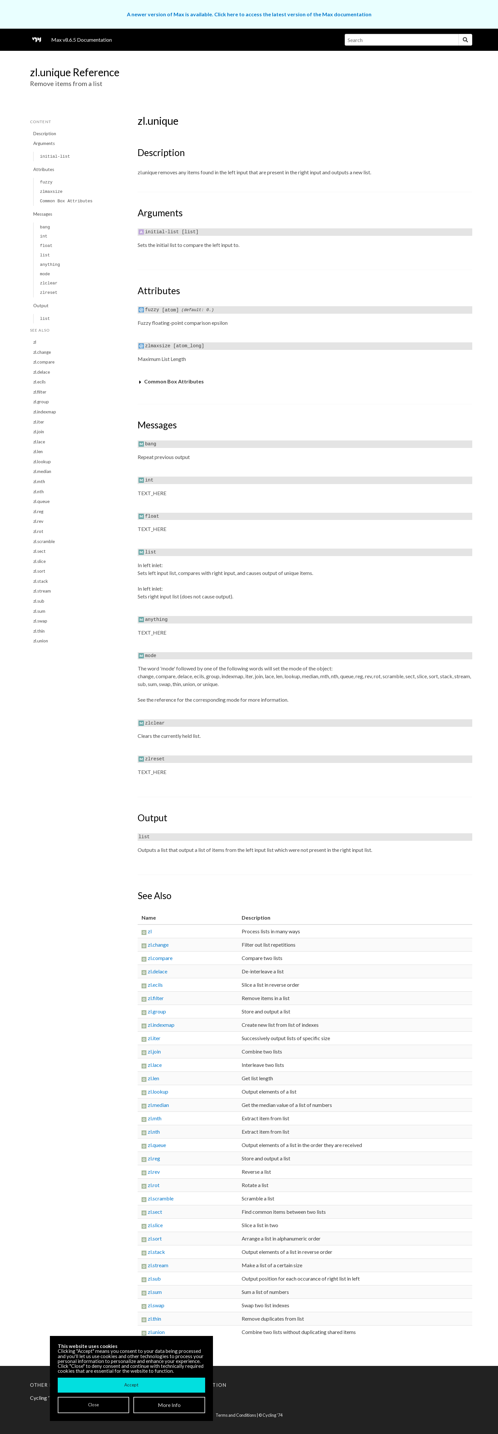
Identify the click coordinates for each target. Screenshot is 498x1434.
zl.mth (39, 481)
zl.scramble (44, 541)
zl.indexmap (44, 411)
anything (50, 264)
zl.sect (39, 551)
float (46, 245)
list (45, 255)
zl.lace (39, 441)
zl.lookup (42, 461)
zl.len (38, 451)
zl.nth (38, 491)
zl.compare (43, 362)
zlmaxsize (51, 191)
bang (45, 227)
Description (44, 133)
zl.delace (41, 372)
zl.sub (38, 601)
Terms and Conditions (236, 1415)
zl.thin (39, 631)
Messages (42, 214)
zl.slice (39, 561)
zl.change (42, 352)
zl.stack (40, 581)
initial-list (55, 156)
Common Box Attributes (66, 201)
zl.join (38, 431)
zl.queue (41, 501)
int (43, 236)
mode (45, 274)
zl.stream (42, 591)
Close (93, 1404)
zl (34, 342)
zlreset (48, 292)
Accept (131, 1384)
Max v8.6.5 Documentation (81, 39)
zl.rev (38, 521)
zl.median (42, 471)
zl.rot (38, 531)
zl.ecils (39, 381)
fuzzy (46, 182)
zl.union (40, 640)
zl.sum (39, 611)
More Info (169, 1405)
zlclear (48, 283)
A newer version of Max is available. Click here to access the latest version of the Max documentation (249, 14)
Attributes (43, 169)
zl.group (41, 401)
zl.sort (39, 571)
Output (41, 305)
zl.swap (40, 621)
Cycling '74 (272, 1415)
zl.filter (39, 391)
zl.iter (38, 421)
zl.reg (38, 511)
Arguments (44, 143)
